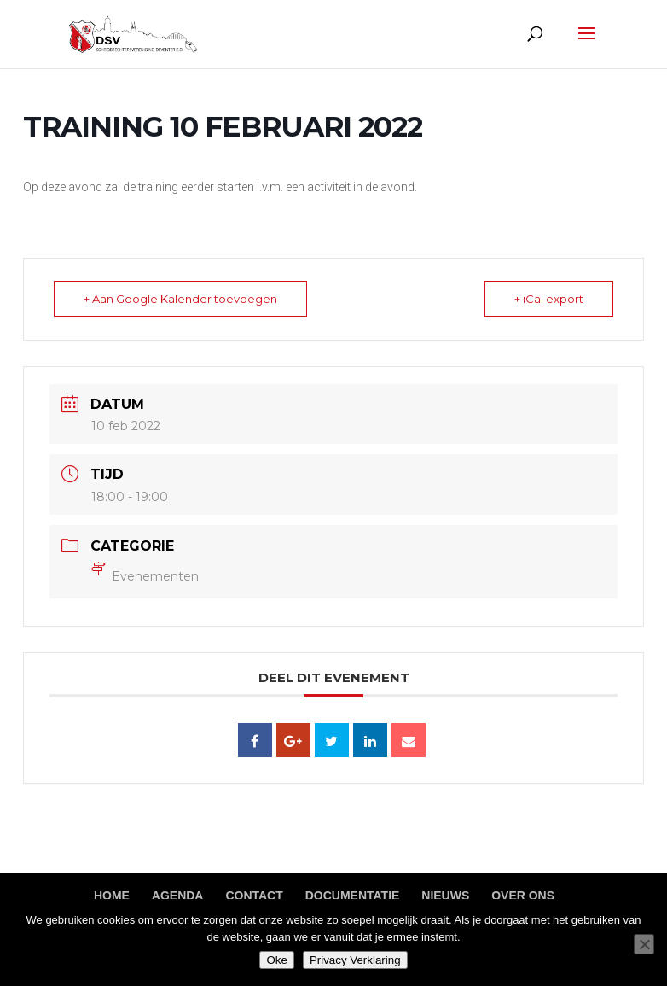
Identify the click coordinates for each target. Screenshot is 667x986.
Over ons (522, 895)
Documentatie (352, 895)
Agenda (178, 895)
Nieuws (445, 895)
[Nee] (644, 944)
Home (112, 895)
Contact (253, 895)
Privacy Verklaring (355, 960)
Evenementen (145, 576)
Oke (276, 960)
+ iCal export (548, 299)
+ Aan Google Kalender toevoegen (180, 299)
